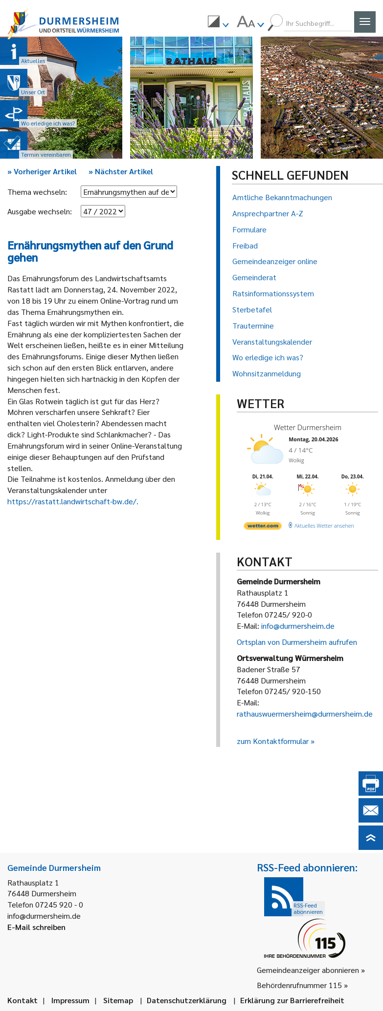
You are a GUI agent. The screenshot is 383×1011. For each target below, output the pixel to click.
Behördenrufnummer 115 (299, 985)
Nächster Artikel (121, 171)
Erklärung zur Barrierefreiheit (292, 1000)
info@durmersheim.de (298, 625)
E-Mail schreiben (36, 927)
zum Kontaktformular (273, 741)
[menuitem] (218, 23)
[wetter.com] (262, 524)
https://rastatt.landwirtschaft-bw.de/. (72, 501)
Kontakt (22, 1000)
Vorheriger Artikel (42, 171)
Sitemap (118, 1000)
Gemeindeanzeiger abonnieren (308, 970)
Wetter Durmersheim (305, 427)
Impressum (70, 1000)
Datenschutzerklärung (186, 1000)
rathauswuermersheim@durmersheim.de (305, 713)
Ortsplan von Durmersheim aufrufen (297, 642)
